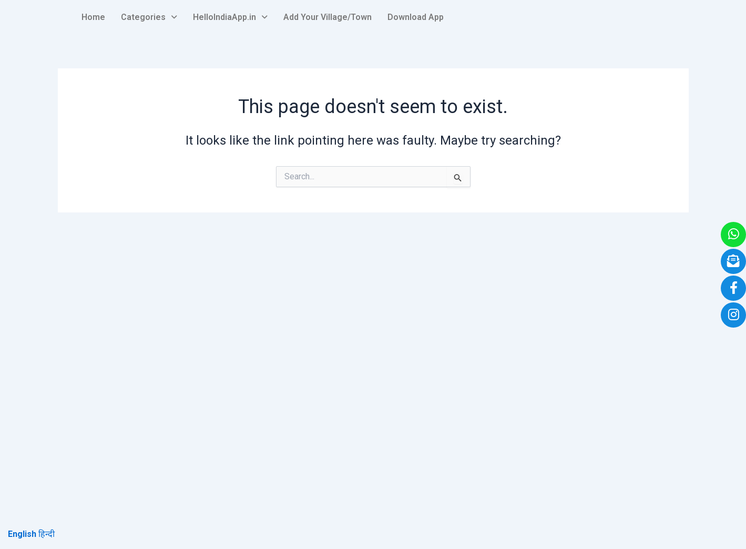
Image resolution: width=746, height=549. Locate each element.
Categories (149, 17)
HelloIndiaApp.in (230, 17)
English (22, 534)
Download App (415, 17)
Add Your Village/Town (327, 17)
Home (93, 17)
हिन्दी (46, 534)
